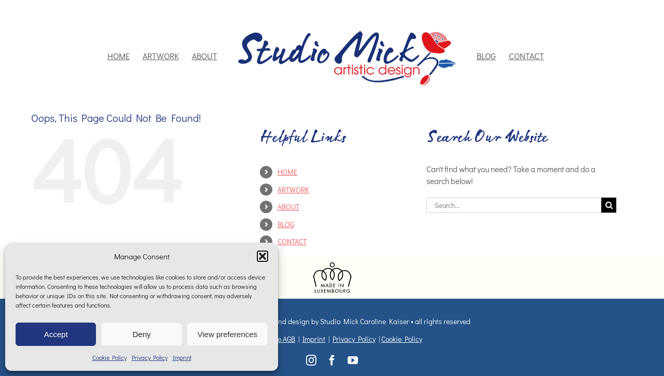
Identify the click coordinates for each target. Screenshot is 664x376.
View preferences (228, 334)
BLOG (286, 224)
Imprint (182, 357)
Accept (56, 334)
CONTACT (292, 241)
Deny (141, 334)
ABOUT (288, 207)
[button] (262, 256)
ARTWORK (293, 189)
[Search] (608, 205)
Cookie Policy (109, 357)
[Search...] (514, 205)
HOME (287, 172)
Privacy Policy (150, 357)
